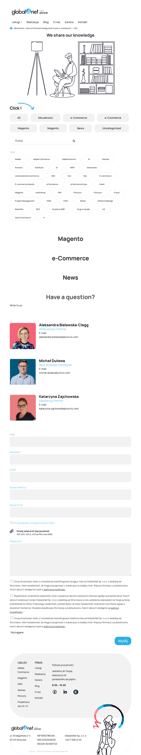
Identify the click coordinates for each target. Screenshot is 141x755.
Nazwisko (70, 458)
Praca (117, 192)
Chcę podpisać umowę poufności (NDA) (32, 522)
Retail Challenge (105, 201)
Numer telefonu (70, 493)
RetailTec (19, 209)
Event (102, 184)
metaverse (40, 192)
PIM (59, 192)
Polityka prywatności (63, 665)
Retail (82, 201)
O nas (56, 22)
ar (57, 167)
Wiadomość (70, 558)
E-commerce (105, 175)
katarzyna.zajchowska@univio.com (59, 408)
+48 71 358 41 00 (73, 739)
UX (103, 209)
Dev (69, 175)
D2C (53, 175)
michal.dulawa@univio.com (54, 372)
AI (89, 159)
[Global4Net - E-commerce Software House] (29, 11)
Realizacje (33, 22)
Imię (70, 440)
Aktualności (45, 118)
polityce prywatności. (54, 589)
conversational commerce (27, 175)
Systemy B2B (58, 209)
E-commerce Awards (24, 184)
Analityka (39, 167)
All (19, 118)
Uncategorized (111, 128)
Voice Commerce (23, 217)
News (80, 128)
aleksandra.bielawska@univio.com (58, 337)
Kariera (69, 22)
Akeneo (105, 159)
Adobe (18, 159)
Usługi (17, 22)
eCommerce (52, 184)
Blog (46, 22)
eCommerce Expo (78, 184)
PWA (49, 201)
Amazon (18, 167)
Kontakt (82, 22)
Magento (23, 128)
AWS (72, 167)
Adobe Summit (69, 159)
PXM (65, 201)
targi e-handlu (83, 209)
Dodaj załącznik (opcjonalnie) (33, 531)
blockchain (92, 167)
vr (44, 217)
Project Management (24, 201)
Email (70, 475)
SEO (38, 209)
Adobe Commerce (41, 159)
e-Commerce (78, 118)
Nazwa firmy (70, 510)
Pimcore (77, 192)
